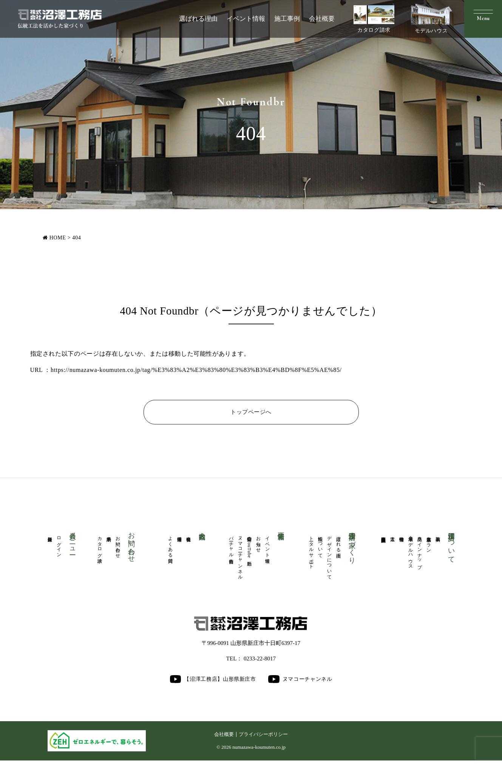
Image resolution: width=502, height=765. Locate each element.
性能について (320, 546)
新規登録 (50, 534)
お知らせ (258, 543)
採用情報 (179, 534)
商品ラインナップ (419, 552)
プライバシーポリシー (264, 738)
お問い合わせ (117, 546)
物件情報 (401, 534)
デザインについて (329, 557)
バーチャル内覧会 (231, 546)
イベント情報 (246, 18)
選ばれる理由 (198, 18)
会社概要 (322, 18)
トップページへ (251, 412)
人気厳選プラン (428, 543)
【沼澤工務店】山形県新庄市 (213, 683)
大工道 (392, 534)
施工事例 (287, 18)
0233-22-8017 (260, 663)
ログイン (59, 546)
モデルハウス (431, 18)
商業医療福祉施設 (383, 535)
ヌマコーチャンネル (240, 558)
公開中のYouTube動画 (249, 547)
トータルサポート (311, 552)
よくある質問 (170, 546)
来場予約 (108, 534)
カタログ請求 (374, 19)
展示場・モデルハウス (410, 552)
